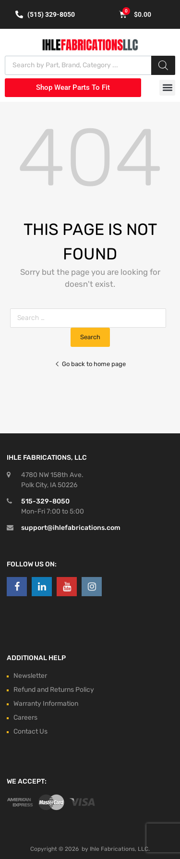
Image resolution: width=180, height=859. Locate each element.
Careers (25, 717)
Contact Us (30, 731)
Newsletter (30, 676)
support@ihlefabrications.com (70, 528)
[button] (167, 88)
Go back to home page (90, 364)
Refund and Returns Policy (53, 690)
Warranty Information (45, 703)
